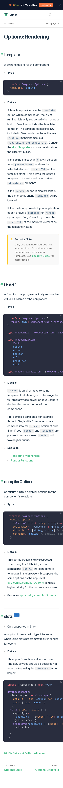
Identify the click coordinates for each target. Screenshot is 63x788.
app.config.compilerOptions (25, 582)
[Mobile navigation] (57, 14)
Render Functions (22, 460)
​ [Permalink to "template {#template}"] (2, 55)
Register (45, 5)
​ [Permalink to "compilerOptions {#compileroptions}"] (2, 482)
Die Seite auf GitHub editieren (26, 753)
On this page (52, 23)
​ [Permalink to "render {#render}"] (2, 284)
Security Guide (41, 255)
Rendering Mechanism (25, 455)
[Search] (50, 14)
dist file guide (21, 147)
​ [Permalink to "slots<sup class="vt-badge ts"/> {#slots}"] (2, 616)
